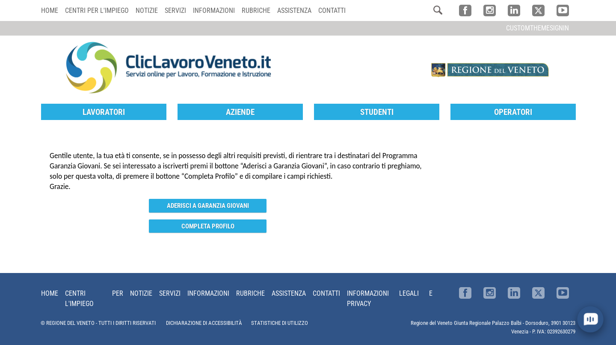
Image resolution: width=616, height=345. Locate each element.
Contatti (332, 10)
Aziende (240, 112)
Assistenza (294, 10)
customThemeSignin (537, 28)
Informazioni (214, 10)
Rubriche (256, 10)
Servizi (175, 10)
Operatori (513, 112)
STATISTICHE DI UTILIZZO (279, 323)
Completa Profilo (207, 226)
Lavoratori (104, 112)
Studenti (377, 112)
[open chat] (590, 319)
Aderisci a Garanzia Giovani (208, 206)
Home (49, 10)
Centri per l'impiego (97, 10)
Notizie (147, 10)
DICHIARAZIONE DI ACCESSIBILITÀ (204, 323)
